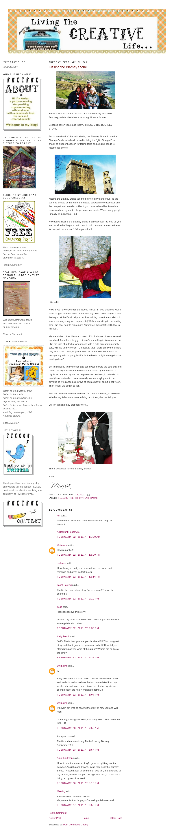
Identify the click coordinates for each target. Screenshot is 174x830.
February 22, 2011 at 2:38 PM (78, 628)
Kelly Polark (63, 636)
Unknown (62, 545)
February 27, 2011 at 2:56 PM (78, 805)
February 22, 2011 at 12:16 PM (79, 576)
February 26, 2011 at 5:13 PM (78, 783)
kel (58, 515)
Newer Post (55, 818)
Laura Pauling (64, 585)
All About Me (66, 498)
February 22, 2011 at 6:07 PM (78, 694)
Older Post (116, 818)
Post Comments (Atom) (75, 824)
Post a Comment (57, 813)
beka (59, 607)
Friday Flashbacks (86, 498)
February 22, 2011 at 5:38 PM (78, 657)
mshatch (61, 563)
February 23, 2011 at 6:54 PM (78, 749)
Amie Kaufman (65, 758)
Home (86, 818)
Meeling (61, 791)
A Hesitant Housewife (68, 532)
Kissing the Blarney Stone (68, 67)
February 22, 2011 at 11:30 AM (78, 536)
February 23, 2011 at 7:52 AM (78, 728)
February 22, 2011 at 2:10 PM (78, 598)
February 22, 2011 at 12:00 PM (79, 554)
